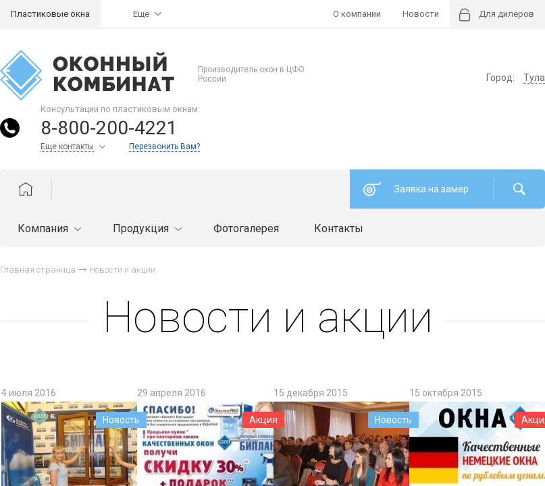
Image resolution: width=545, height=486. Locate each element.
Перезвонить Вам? (164, 146)
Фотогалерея (246, 228)
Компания (48, 228)
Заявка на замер (431, 189)
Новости (421, 14)
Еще (141, 14)
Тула (534, 77)
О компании (357, 14)
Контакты (338, 228)
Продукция (145, 228)
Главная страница (38, 270)
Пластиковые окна (50, 14)
